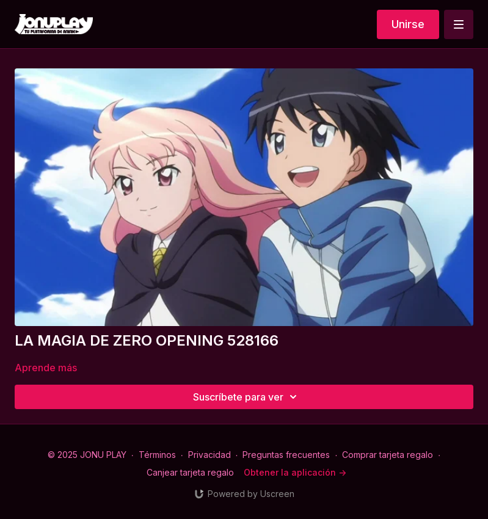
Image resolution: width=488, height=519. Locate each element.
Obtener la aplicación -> (295, 472)
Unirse (407, 24)
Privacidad (209, 454)
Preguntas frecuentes (286, 454)
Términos (157, 454)
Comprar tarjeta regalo (387, 454)
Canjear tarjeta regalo (190, 472)
